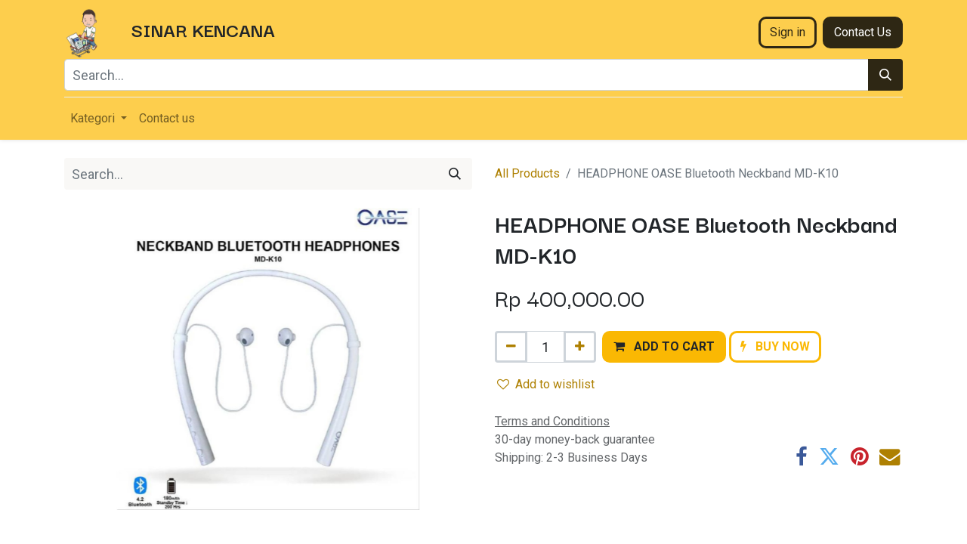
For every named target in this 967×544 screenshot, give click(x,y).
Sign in (787, 32)
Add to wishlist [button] (546, 384)
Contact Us (862, 32)
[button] (664, 347)
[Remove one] (511, 347)
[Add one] (580, 347)
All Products (527, 173)
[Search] (885, 75)
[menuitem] (167, 119)
